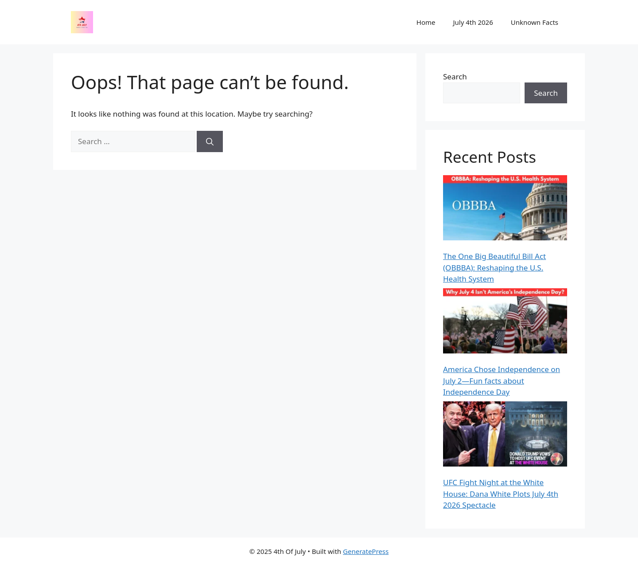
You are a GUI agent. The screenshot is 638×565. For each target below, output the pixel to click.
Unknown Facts (534, 22)
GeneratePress (366, 551)
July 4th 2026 (473, 22)
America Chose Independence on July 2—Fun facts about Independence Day (501, 380)
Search (455, 76)
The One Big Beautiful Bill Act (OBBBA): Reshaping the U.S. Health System (494, 267)
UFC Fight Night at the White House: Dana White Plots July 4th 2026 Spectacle (500, 493)
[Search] (210, 141)
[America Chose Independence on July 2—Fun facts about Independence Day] (505, 322)
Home (426, 22)
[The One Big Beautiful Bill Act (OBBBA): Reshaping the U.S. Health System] (505, 209)
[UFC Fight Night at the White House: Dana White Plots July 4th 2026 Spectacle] (505, 435)
